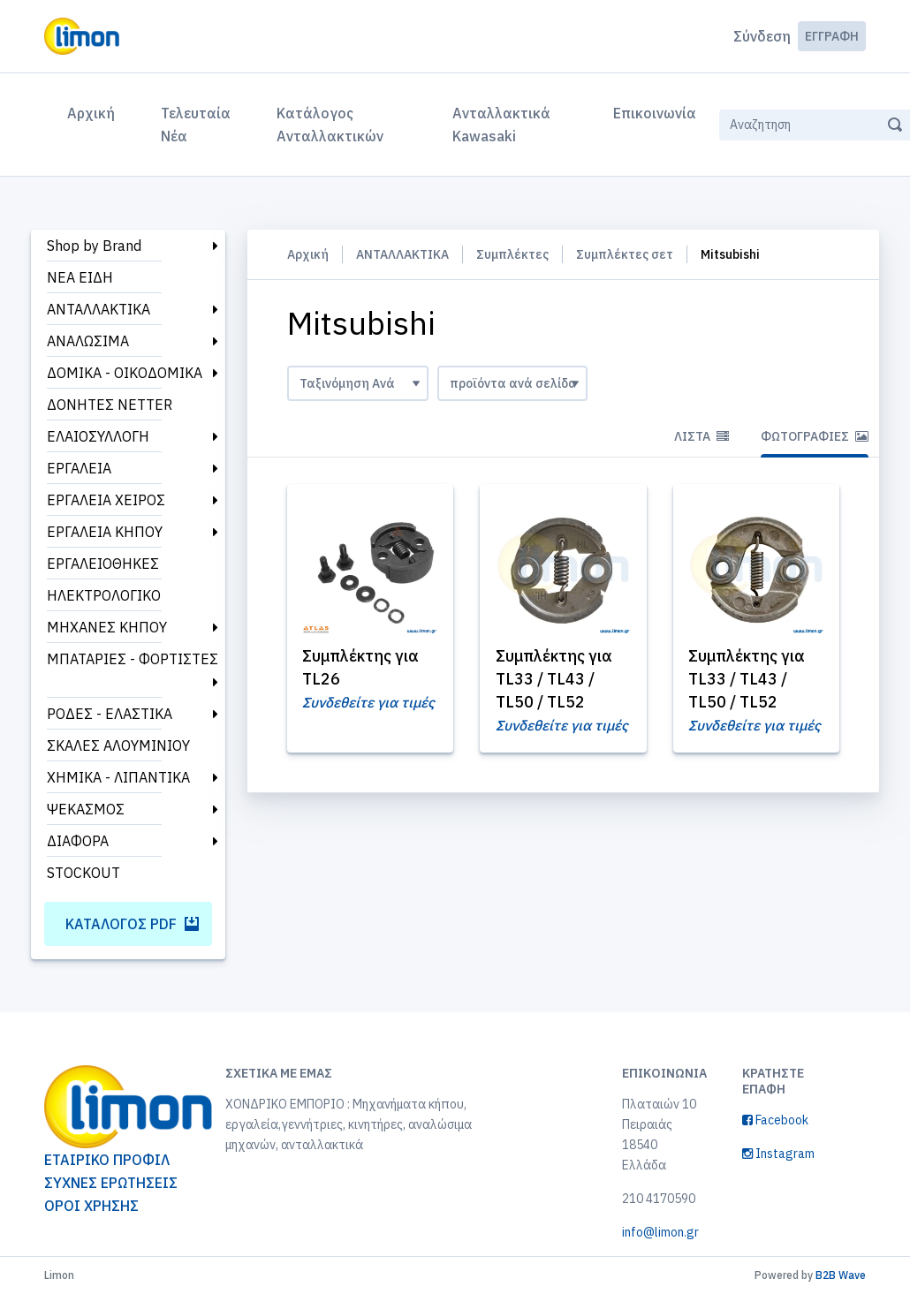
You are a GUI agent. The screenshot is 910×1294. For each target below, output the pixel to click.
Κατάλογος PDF (132, 924)
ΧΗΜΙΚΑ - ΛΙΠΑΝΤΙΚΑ (118, 777)
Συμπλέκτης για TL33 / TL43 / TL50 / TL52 (555, 679)
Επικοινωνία (654, 113)
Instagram (778, 1154)
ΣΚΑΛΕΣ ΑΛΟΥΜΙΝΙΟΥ (118, 745)
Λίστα (701, 436)
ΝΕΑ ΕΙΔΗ (80, 277)
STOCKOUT (83, 873)
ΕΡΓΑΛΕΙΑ (79, 468)
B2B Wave (840, 1275)
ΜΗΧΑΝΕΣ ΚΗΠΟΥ (107, 627)
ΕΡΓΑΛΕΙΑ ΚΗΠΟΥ (105, 532)
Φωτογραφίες (814, 436)
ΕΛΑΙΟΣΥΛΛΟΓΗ (98, 436)
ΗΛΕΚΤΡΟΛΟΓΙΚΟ (104, 595)
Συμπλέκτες (512, 254)
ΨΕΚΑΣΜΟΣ (86, 809)
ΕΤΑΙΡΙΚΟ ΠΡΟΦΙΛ (107, 1160)
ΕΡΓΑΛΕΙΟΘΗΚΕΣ (103, 563)
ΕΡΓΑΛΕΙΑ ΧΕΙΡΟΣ (106, 500)
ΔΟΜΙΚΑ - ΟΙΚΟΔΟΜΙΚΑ (124, 373)
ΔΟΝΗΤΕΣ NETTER (109, 404)
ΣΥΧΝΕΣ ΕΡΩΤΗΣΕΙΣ (111, 1183)
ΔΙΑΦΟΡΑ (78, 841)
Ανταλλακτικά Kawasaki (501, 124)
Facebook (775, 1120)
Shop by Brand (94, 245)
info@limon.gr (660, 1232)
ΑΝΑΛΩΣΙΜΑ (88, 341)
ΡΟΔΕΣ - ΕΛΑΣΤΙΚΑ (109, 714)
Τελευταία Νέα (196, 124)
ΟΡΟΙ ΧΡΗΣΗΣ (91, 1206)
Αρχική (94, 111)
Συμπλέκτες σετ (624, 254)
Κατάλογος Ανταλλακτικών (330, 124)
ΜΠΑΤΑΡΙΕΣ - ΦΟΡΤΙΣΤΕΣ (132, 659)
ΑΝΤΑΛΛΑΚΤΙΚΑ (98, 309)
